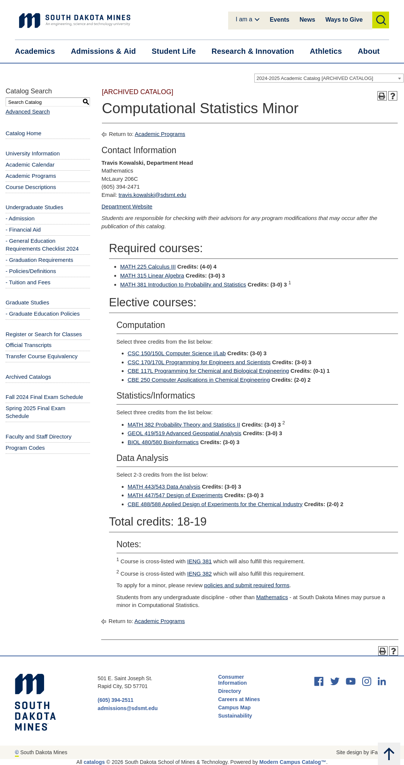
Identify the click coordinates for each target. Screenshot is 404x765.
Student (178, 51)
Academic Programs (31, 176)
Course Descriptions (31, 187)
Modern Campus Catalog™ (293, 762)
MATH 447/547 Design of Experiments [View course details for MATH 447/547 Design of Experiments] (175, 495)
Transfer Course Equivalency (42, 356)
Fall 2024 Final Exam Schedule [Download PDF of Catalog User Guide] (44, 397)
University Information (33, 153)
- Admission (20, 218)
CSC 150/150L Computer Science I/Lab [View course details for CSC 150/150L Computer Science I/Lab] (177, 353)
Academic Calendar (30, 164)
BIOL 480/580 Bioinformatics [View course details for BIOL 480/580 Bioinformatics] (163, 442)
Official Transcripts (29, 345)
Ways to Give (344, 19)
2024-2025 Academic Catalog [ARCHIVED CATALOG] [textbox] (315, 78)
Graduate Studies (27, 302)
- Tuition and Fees (28, 282)
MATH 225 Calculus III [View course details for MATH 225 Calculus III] (148, 266)
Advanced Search (28, 111)
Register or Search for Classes (44, 334)
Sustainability (236, 716)
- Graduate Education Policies (43, 313)
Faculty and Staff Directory (38, 436)
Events (279, 19)
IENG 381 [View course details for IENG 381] (199, 561)
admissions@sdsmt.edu (128, 708)
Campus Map (234, 707)
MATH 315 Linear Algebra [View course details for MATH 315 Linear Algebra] (152, 275)
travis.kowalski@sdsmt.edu (152, 195)
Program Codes (25, 448)
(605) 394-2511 (116, 700)
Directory (229, 691)
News (307, 19)
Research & (257, 51)
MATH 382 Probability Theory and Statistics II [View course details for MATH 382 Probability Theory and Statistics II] (184, 424)
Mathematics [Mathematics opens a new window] (272, 597)
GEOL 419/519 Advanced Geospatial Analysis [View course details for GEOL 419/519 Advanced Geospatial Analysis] (185, 433)
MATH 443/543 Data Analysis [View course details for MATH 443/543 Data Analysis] (164, 486)
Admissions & (108, 51)
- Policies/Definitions (31, 271)
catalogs (94, 762)
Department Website (127, 206)
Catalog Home (23, 133)
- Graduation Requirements (39, 260)
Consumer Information (232, 680)
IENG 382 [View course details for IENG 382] (199, 573)
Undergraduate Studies (34, 207)
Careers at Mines (239, 699)
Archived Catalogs (28, 377)
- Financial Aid (23, 229)
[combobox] (329, 78)
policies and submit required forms (246, 585)
